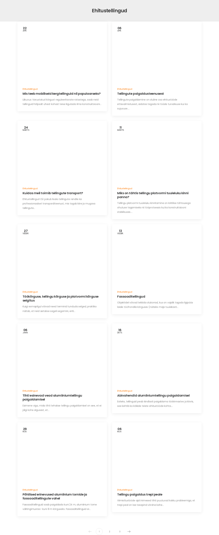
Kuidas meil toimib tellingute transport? (53, 193)
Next (128, 531)
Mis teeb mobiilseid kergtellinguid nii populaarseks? (62, 93)
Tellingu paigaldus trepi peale (139, 494)
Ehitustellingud (30, 89)
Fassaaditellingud (131, 296)
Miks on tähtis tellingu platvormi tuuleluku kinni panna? (153, 195)
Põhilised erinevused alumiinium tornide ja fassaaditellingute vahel (55, 496)
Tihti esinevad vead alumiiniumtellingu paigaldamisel (52, 397)
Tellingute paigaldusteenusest (140, 93)
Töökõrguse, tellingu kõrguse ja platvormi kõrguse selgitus (61, 298)
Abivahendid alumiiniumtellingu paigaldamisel (153, 395)
